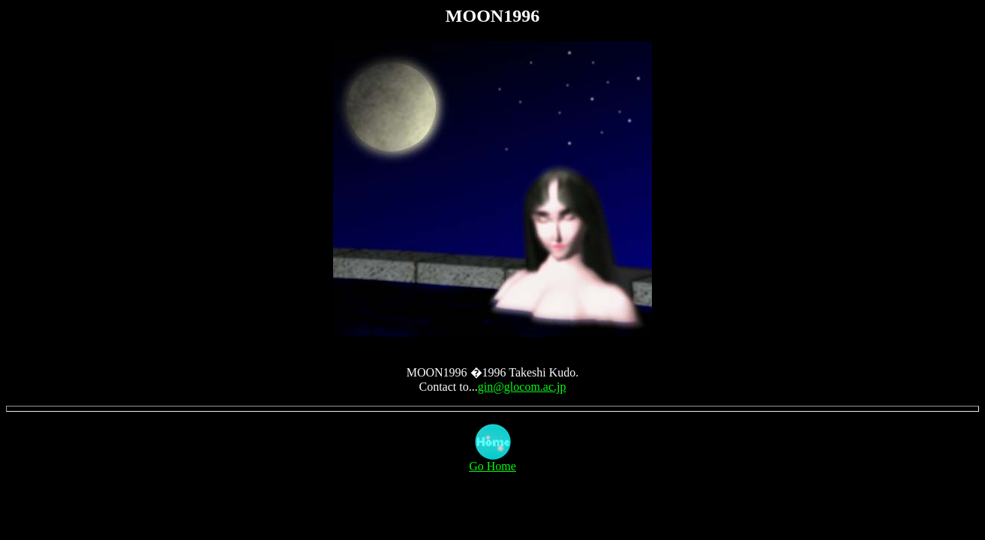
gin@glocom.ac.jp (522, 386)
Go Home (492, 460)
